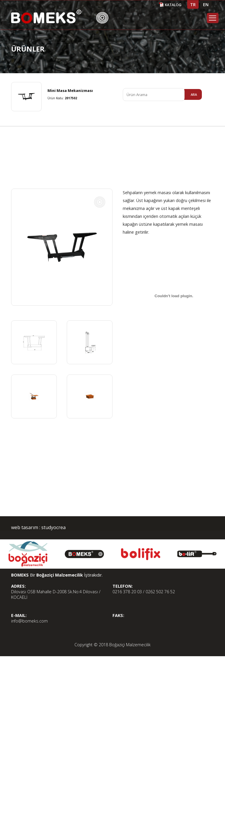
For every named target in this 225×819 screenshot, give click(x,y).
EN (206, 4)
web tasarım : (25, 527)
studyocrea (53, 527)
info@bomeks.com (29, 621)
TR (193, 4)
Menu (213, 18)
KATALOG (173, 4)
